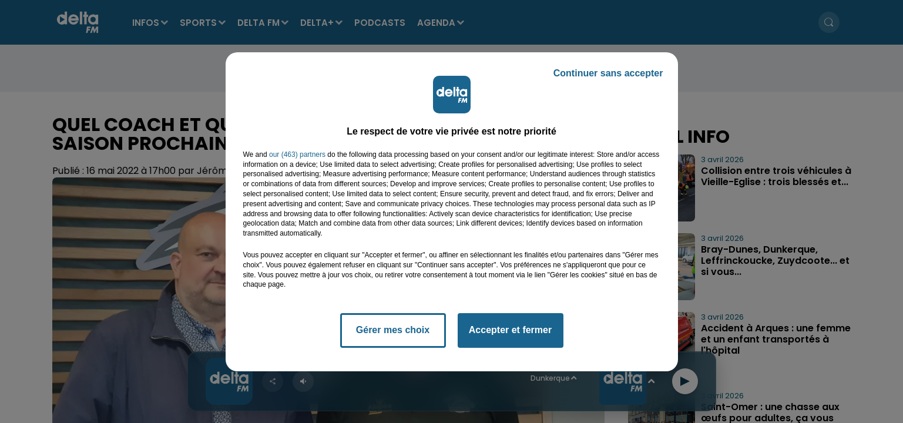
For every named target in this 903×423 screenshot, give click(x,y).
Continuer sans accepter (608, 73)
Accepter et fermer (510, 330)
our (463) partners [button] (297, 154)
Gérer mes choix (392, 330)
